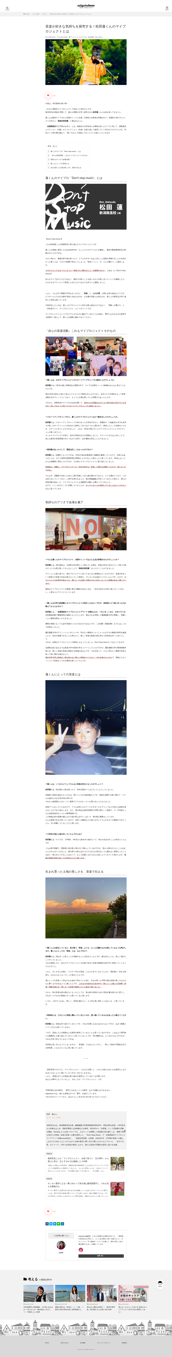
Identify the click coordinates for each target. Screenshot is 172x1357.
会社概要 (82, 1343)
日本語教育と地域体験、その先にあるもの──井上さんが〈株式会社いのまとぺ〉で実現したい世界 (38, 1309)
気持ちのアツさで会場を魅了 (59, 159)
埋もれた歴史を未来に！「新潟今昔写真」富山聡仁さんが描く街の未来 (101, 1308)
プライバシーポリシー (103, 1343)
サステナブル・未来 (85, 37)
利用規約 (124, 1343)
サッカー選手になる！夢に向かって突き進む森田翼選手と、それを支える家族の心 (78, 1185)
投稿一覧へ (100, 1256)
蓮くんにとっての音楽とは (58, 163)
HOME (27, 14)
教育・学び (94, 37)
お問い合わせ (64, 1343)
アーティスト (74, 37)
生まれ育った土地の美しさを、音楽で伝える (64, 167)
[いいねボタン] (48, 95)
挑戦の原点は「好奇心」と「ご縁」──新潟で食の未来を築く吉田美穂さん (69, 1308)
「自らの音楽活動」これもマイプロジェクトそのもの (67, 155)
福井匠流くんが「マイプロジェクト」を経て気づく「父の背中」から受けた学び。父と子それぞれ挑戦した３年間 (78, 1159)
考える (45, 14)
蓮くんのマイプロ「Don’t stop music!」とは (64, 151)
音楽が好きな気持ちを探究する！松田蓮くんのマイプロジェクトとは (70, 14)
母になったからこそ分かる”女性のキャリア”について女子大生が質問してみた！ (132, 1309)
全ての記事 (36, 14)
